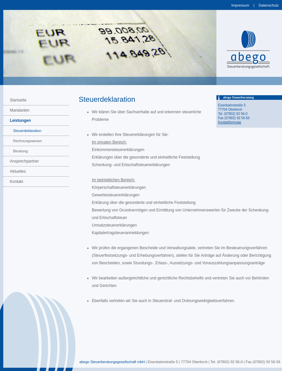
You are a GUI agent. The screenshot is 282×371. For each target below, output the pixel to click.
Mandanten (20, 110)
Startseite (18, 100)
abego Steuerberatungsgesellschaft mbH (112, 362)
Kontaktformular (229, 122)
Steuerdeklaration (27, 131)
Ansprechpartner (24, 161)
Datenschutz (269, 5)
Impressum (240, 5)
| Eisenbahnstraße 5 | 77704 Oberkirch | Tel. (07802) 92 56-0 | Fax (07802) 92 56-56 (212, 362)
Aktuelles (18, 171)
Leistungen (20, 120)
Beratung (20, 151)
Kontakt (16, 181)
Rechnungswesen (27, 141)
